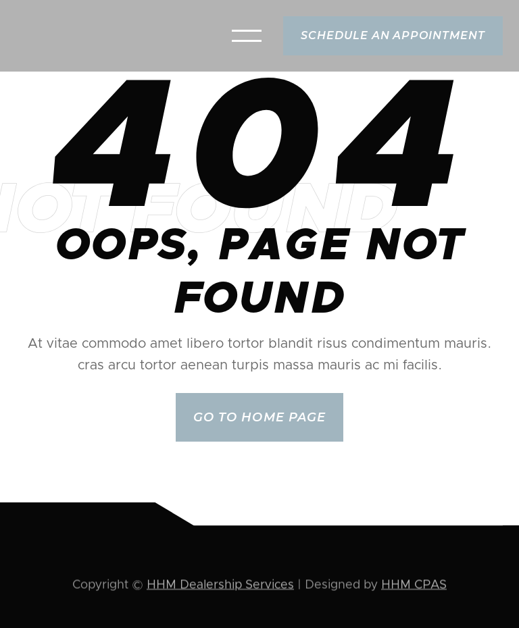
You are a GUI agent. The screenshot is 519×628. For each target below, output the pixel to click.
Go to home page (259, 417)
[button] (247, 36)
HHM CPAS (414, 586)
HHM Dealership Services (220, 586)
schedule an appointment (393, 35)
